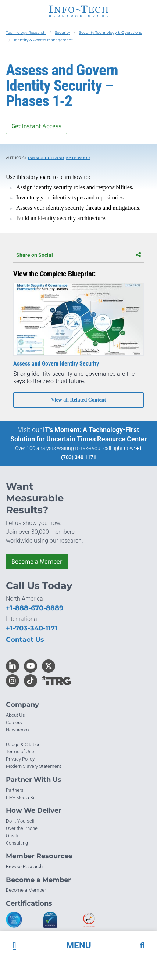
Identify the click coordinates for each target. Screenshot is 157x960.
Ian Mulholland (46, 158)
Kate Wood (78, 158)
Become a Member (37, 561)
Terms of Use (20, 751)
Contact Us (25, 640)
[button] (78, 945)
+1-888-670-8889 (34, 608)
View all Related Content (78, 400)
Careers (14, 722)
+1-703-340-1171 (31, 628)
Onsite (12, 835)
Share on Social (78, 255)
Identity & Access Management (43, 39)
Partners (15, 790)
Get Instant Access (36, 126)
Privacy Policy (20, 759)
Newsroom (17, 730)
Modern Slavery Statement (33, 766)
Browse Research (24, 866)
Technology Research (26, 32)
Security (62, 32)
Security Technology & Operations (110, 32)
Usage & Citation (23, 744)
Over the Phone (22, 828)
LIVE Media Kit (21, 797)
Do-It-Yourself (20, 821)
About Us (15, 715)
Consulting (17, 843)
